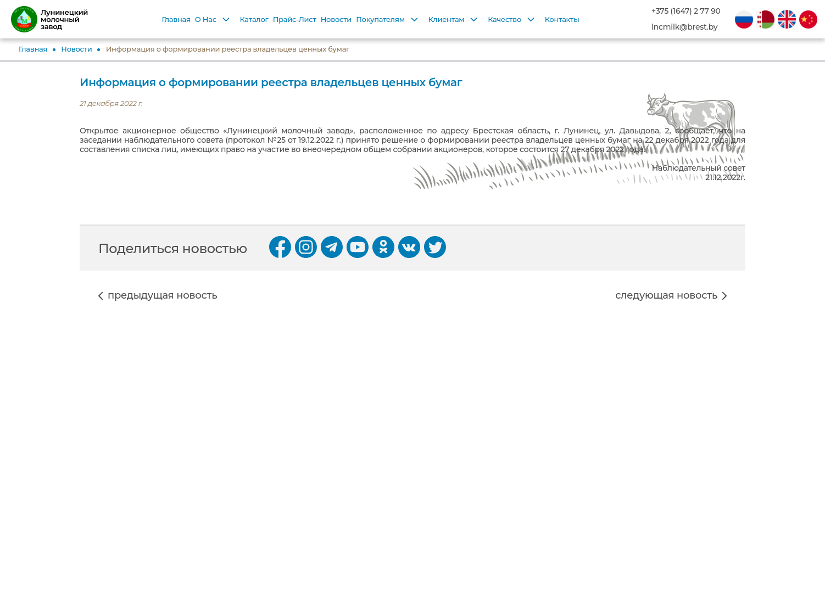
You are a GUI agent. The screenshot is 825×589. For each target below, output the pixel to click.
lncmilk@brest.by (684, 27)
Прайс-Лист (294, 19)
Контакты (562, 19)
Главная (175, 19)
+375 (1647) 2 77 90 (686, 11)
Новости (336, 19)
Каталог (254, 19)
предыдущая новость (162, 295)
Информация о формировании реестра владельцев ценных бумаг (228, 48)
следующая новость (666, 295)
